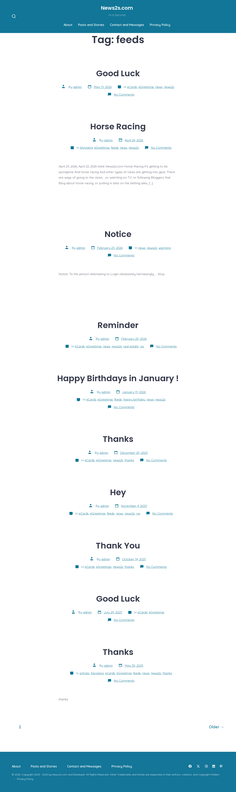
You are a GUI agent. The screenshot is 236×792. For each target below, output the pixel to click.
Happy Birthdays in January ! (118, 378)
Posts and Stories (91, 25)
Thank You (118, 545)
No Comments (124, 94)
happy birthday (134, 399)
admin (77, 87)
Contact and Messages (127, 25)
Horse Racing (118, 126)
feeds (115, 147)
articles (84, 673)
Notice (118, 234)
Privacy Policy (160, 25)
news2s (169, 87)
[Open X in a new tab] (198, 766)
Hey (118, 492)
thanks (129, 460)
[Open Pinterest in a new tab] (221, 766)
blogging (86, 147)
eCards (132, 87)
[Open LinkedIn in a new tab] (213, 766)
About (68, 25)
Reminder (118, 325)
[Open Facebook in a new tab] (190, 766)
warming (164, 248)
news (159, 87)
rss (142, 346)
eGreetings (146, 87)
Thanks (118, 439)
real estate (130, 346)
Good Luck (118, 73)
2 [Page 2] (20, 726)
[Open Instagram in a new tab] (206, 766)
